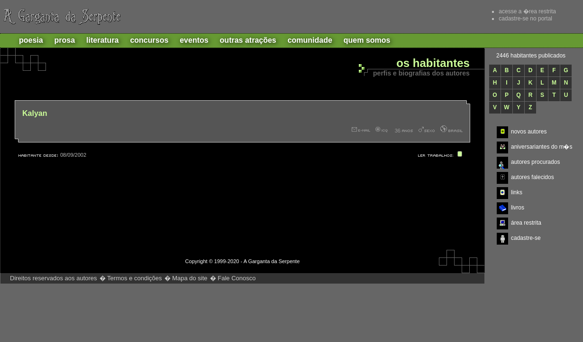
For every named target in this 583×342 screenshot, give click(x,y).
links (516, 192)
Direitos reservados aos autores (53, 278)
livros (517, 207)
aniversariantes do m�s (541, 146)
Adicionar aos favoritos (431, 16)
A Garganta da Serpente (60, 16)
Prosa (65, 40)
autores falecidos (532, 177)
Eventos (194, 40)
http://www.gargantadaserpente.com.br (432, 278)
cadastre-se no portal (525, 18)
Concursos (149, 40)
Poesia (31, 40)
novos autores (529, 131)
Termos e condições (134, 278)
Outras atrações (248, 40)
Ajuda (467, 16)
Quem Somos (367, 40)
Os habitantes (433, 63)
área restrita (526, 222)
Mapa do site (189, 278)
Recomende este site (396, 16)
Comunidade (310, 40)
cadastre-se (526, 238)
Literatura (102, 40)
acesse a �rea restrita (527, 11)
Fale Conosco (236, 278)
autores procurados (535, 162)
